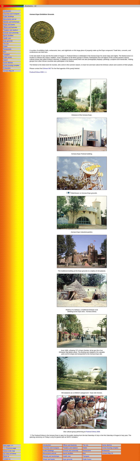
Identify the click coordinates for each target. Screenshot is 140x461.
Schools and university (10, 33)
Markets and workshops (11, 22)
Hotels (5, 46)
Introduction (7, 11)
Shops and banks (9, 25)
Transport (6, 54)
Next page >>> (8, 445)
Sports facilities (8, 35)
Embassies (7, 68)
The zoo (6, 44)
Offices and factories (10, 27)
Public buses (7, 57)
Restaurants (7, 49)
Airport (5, 60)
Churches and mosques (11, 14)
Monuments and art (9, 19)
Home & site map (9, 451)
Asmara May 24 (8, 71)
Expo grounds (8, 41)
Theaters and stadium (10, 30)
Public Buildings (8, 16)
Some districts (8, 63)
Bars (4, 52)
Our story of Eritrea (9, 454)
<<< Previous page (9, 448)
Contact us (6, 459)
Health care (7, 38)
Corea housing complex (11, 65)
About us (6, 456)
